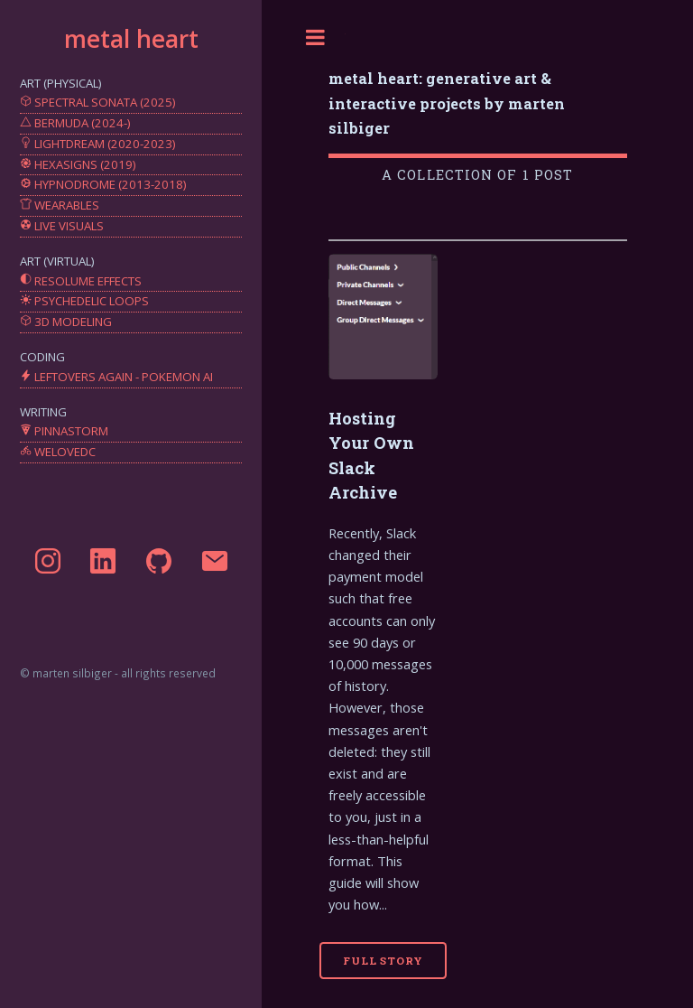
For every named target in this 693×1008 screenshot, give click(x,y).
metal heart (131, 39)
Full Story (383, 960)
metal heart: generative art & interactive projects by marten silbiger (446, 102)
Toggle (316, 37)
